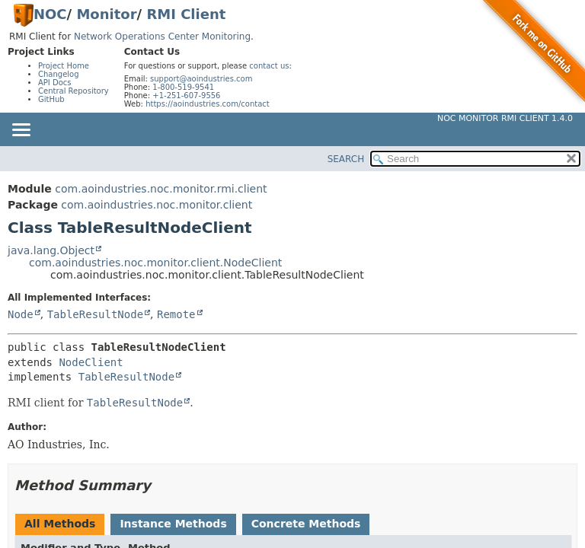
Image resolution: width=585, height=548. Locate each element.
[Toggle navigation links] (21, 131)
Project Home (63, 66)
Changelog (58, 74)
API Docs (55, 82)
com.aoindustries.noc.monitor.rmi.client (161, 189)
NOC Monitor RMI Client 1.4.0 (505, 118)
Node (21, 314)
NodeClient (91, 362)
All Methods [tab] (59, 524)
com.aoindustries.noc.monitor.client (156, 205)
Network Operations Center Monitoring (162, 36)
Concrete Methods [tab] (306, 524)
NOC (50, 14)
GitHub (51, 99)
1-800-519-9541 (183, 87)
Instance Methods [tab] (173, 524)
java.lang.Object (51, 250)
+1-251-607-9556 (186, 95)
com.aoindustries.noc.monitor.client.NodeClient (155, 262)
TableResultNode (95, 314)
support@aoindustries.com (201, 79)
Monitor (106, 14)
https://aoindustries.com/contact (207, 104)
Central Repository (73, 91)
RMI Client (185, 14)
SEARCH (346, 159)
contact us (269, 66)
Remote (176, 314)
